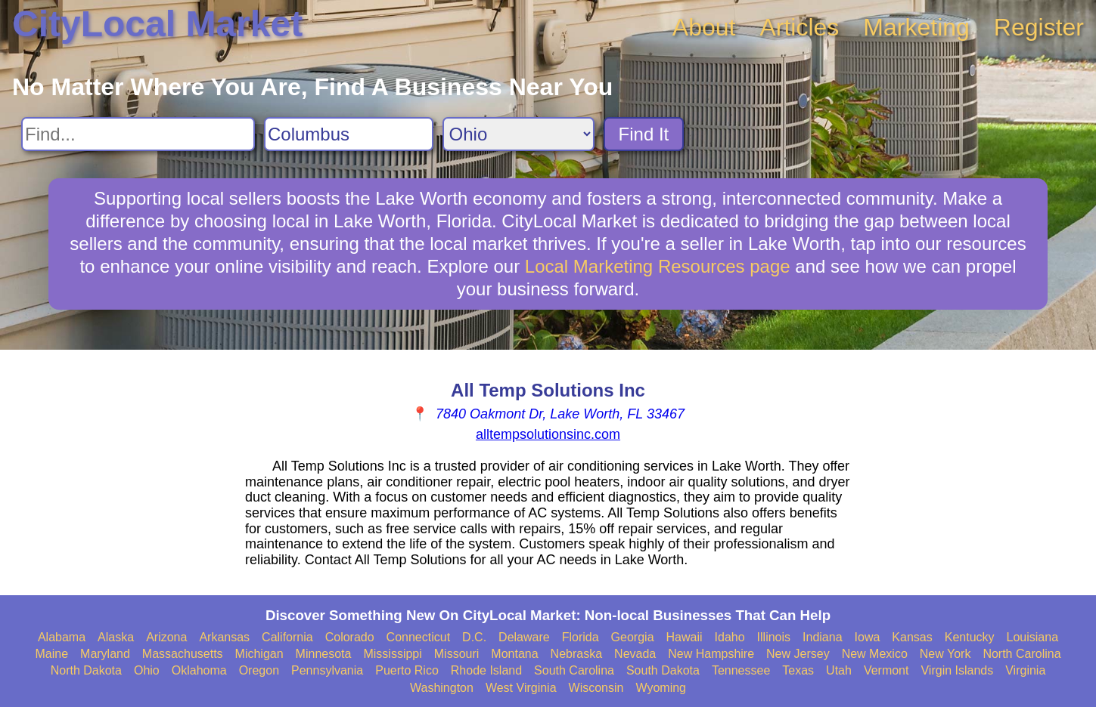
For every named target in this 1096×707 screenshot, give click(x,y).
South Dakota (663, 670)
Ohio (147, 670)
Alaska (116, 637)
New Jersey (798, 653)
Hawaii (684, 637)
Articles (799, 27)
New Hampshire (711, 653)
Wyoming (660, 687)
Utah (839, 670)
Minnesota (324, 653)
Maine (51, 653)
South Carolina (574, 670)
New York (945, 653)
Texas (798, 670)
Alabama (61, 637)
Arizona (166, 637)
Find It (644, 134)
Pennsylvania (327, 670)
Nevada (635, 653)
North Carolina (1021, 653)
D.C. (474, 637)
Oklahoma (199, 670)
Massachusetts (182, 653)
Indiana (823, 637)
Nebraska (576, 653)
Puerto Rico (407, 670)
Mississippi (392, 653)
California (287, 637)
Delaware (524, 637)
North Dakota (86, 670)
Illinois (773, 637)
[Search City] (348, 134)
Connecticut (419, 637)
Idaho (730, 637)
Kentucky (970, 637)
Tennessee (741, 670)
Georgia (632, 637)
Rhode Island (486, 670)
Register (1039, 27)
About (704, 27)
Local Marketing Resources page (657, 266)
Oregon (259, 670)
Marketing (916, 27)
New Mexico (875, 653)
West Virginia (521, 687)
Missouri (457, 653)
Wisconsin (596, 687)
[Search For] (138, 134)
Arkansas (224, 637)
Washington (441, 687)
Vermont (886, 670)
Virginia (1025, 670)
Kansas (912, 637)
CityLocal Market (157, 24)
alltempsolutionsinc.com (548, 434)
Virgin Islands (957, 670)
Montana (514, 653)
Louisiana (1033, 637)
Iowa (867, 637)
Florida (580, 637)
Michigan (259, 653)
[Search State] (518, 134)
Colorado (349, 637)
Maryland (105, 653)
